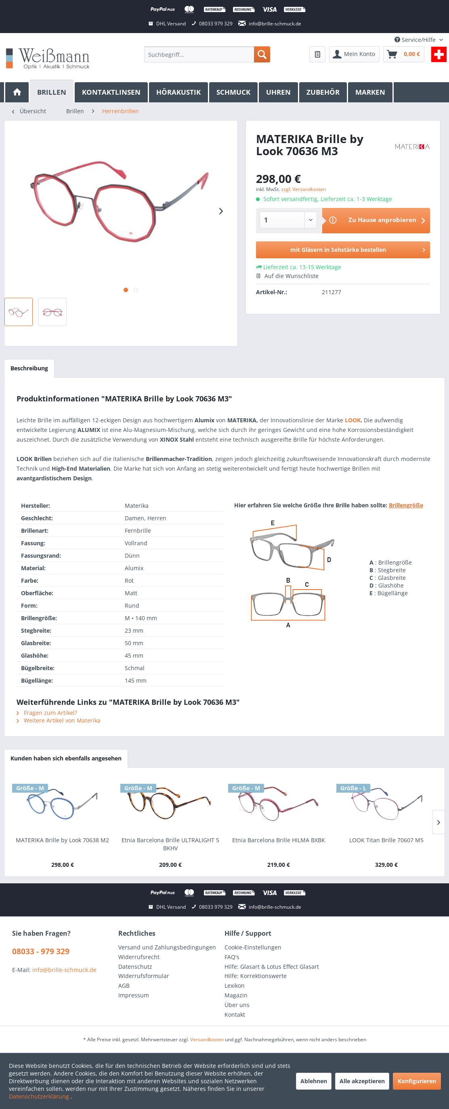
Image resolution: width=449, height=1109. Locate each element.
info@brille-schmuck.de (64, 970)
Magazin (236, 995)
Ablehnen (313, 1081)
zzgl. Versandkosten (303, 189)
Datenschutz (135, 966)
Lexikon (234, 985)
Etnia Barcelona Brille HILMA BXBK (278, 840)
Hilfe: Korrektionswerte (255, 976)
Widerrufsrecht (138, 957)
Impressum (133, 995)
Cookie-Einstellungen (252, 947)
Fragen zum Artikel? (47, 712)
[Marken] (371, 92)
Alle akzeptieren (362, 1081)
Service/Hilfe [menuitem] (415, 40)
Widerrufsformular (143, 976)
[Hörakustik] (179, 92)
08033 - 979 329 (40, 951)
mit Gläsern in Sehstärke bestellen (357, 248)
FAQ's (231, 957)
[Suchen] (262, 54)
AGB (124, 985)
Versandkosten (207, 1039)
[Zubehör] (323, 92)
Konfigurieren (417, 1081)
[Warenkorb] (403, 54)
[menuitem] (207, 54)
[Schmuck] (234, 92)
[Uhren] (279, 92)
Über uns (237, 1005)
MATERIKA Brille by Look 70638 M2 (62, 840)
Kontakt (234, 1014)
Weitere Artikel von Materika (59, 720)
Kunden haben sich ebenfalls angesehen (66, 758)
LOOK (352, 420)
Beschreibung (29, 368)
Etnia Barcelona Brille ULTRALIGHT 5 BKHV (170, 844)
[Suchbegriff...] (207, 54)
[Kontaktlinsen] (112, 92)
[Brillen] (52, 91)
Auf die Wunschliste (287, 276)
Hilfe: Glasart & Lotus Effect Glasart (271, 966)
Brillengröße (406, 505)
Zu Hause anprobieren (382, 220)
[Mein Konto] (354, 54)
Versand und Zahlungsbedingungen (167, 947)
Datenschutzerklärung (40, 1096)
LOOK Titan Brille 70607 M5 (386, 840)
